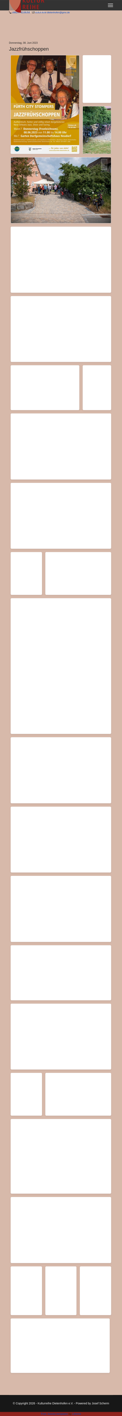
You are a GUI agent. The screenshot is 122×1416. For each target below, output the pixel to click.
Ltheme (76, 1413)
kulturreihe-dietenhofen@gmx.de (52, 12)
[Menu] (110, 5)
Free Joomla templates (54, 1413)
